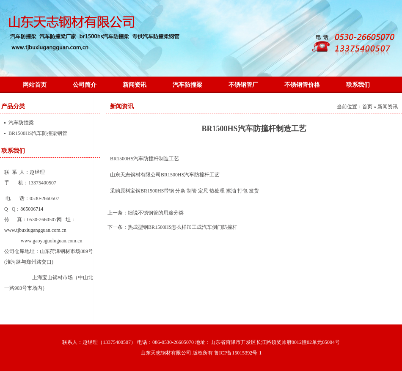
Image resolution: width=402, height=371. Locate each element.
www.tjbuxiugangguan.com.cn (35, 230)
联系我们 (358, 85)
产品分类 (13, 106)
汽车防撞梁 (187, 85)
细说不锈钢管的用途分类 (156, 213)
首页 (367, 107)
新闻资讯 (134, 85)
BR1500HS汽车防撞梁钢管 (37, 133)
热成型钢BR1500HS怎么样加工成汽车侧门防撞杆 (182, 227)
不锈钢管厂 (243, 85)
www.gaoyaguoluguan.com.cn (52, 241)
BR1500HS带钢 (157, 191)
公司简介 (84, 85)
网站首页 (35, 85)
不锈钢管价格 (302, 85)
